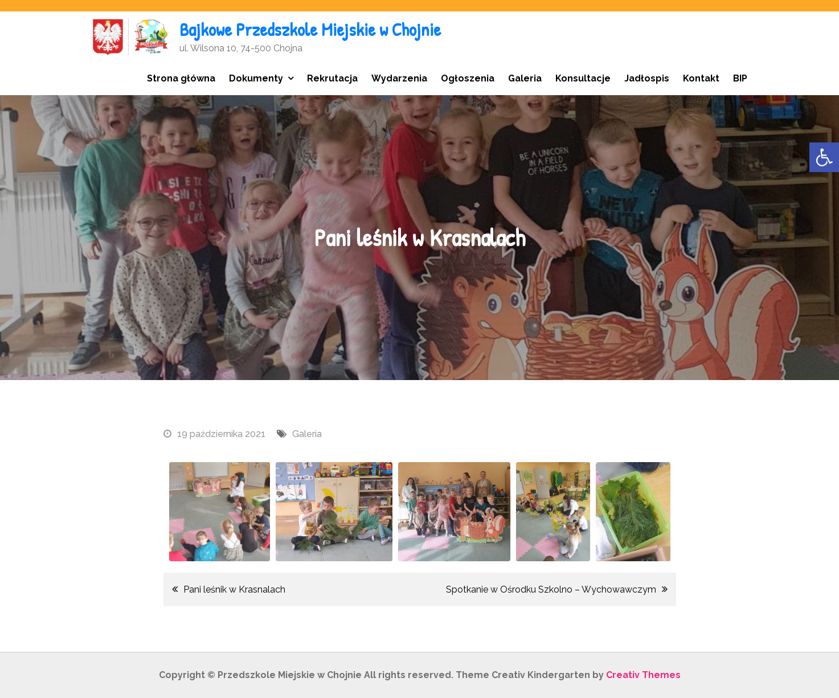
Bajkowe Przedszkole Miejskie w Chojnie (310, 29)
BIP (740, 78)
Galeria (525, 78)
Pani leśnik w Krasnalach (234, 589)
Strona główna (181, 78)
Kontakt (701, 78)
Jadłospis (646, 78)
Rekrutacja (332, 78)
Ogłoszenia (467, 78)
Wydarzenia (399, 78)
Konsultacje (583, 78)
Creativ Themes (643, 675)
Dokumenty (256, 78)
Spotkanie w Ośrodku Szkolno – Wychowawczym (551, 589)
